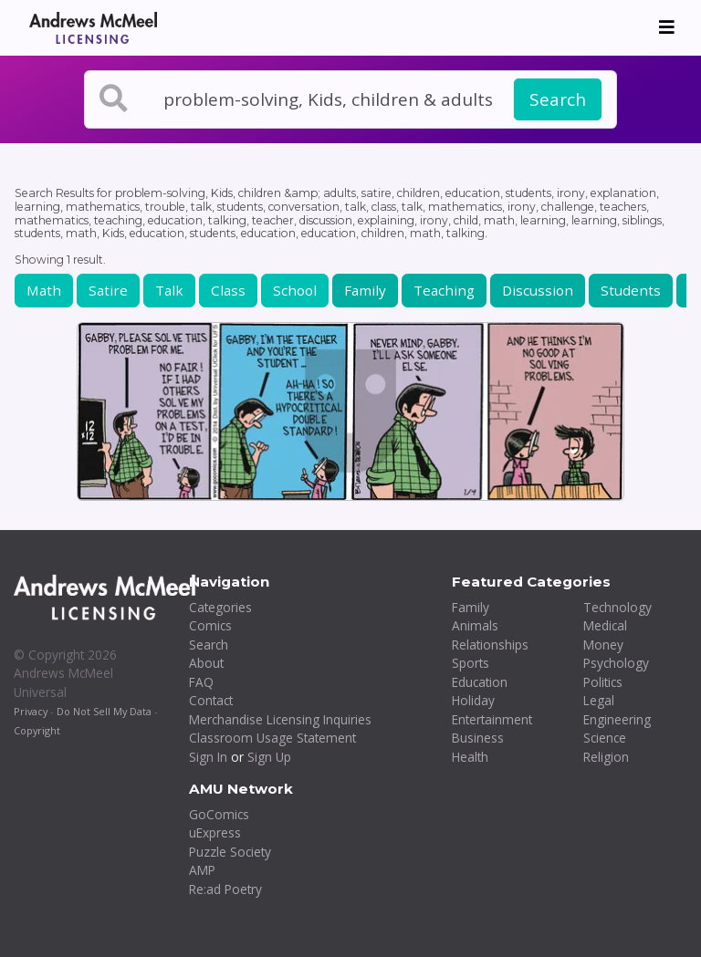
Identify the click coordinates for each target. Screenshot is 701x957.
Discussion (537, 290)
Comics (210, 625)
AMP (202, 870)
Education (479, 682)
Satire (108, 290)
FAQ (201, 682)
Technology (617, 607)
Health (470, 756)
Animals (475, 625)
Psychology (616, 662)
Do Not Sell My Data (104, 711)
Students (631, 290)
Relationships (490, 644)
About (206, 662)
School (295, 290)
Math (43, 290)
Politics (603, 682)
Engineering (617, 719)
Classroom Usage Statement (272, 737)
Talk (169, 290)
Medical (605, 625)
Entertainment (492, 719)
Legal (598, 700)
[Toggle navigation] (666, 27)
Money (603, 644)
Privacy (30, 711)
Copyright (37, 730)
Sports (470, 662)
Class (228, 290)
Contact (211, 700)
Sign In (208, 756)
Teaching (444, 290)
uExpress (215, 832)
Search (557, 99)
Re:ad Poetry (225, 889)
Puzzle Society (230, 851)
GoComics (219, 814)
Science (604, 737)
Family (365, 290)
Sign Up (269, 756)
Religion (606, 756)
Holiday (473, 700)
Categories (220, 607)
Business (478, 737)
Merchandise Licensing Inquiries (280, 719)
